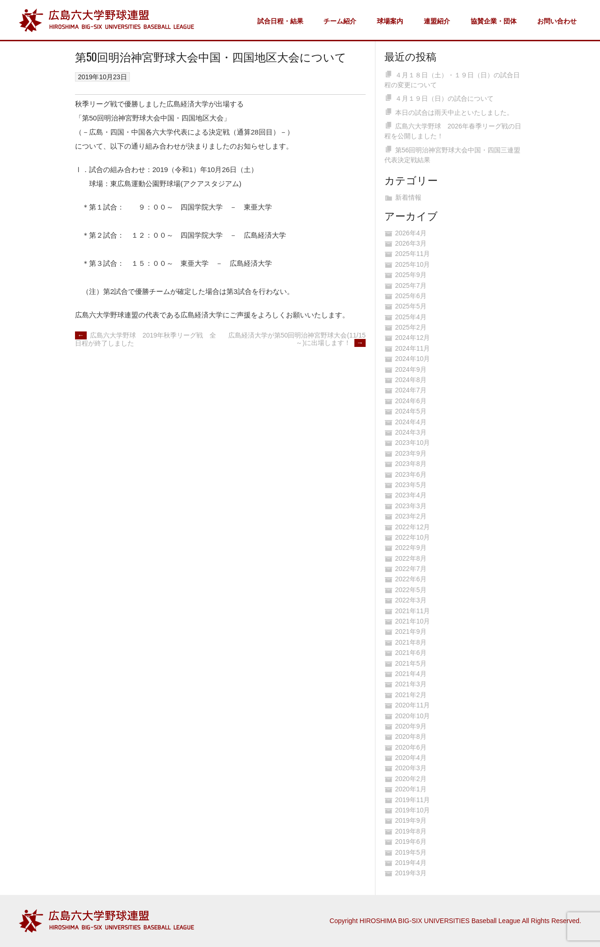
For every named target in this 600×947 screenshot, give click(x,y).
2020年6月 (411, 747)
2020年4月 (411, 757)
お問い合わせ (557, 21)
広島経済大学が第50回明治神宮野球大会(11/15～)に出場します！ (297, 339)
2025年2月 (411, 327)
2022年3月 (411, 600)
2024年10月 (412, 358)
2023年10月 (412, 442)
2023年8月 (411, 463)
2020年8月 (411, 736)
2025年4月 (411, 317)
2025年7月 (411, 285)
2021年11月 (412, 611)
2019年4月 (411, 862)
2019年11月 (412, 800)
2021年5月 (411, 663)
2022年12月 (412, 527)
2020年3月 (411, 768)
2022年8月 (411, 558)
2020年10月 (412, 716)
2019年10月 (412, 810)
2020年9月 (411, 726)
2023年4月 (411, 495)
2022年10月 (412, 537)
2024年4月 (411, 422)
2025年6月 (411, 296)
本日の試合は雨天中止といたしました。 (454, 112)
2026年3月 (411, 243)
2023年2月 (411, 516)
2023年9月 (411, 453)
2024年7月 (411, 390)
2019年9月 (411, 820)
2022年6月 (411, 579)
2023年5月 (411, 485)
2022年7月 (411, 568)
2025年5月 (411, 306)
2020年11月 (412, 705)
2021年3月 (411, 684)
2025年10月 (412, 264)
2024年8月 (411, 379)
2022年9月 (411, 547)
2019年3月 (411, 873)
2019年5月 (411, 852)
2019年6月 (411, 841)
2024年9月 (411, 369)
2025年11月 (412, 253)
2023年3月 (411, 506)
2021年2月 (411, 695)
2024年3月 (411, 432)
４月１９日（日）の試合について (444, 98)
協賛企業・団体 (494, 21)
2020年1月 (411, 789)
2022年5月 (411, 590)
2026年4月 (411, 233)
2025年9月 (411, 274)
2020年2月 (411, 778)
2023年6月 (411, 474)
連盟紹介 (437, 21)
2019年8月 (411, 831)
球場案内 (390, 21)
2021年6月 (411, 652)
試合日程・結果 (280, 21)
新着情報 (408, 197)
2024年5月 (411, 411)
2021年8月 (411, 642)
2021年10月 (412, 621)
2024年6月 (411, 401)
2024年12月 (412, 337)
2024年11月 (412, 348)
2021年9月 (411, 631)
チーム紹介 (339, 21)
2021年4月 (411, 673)
